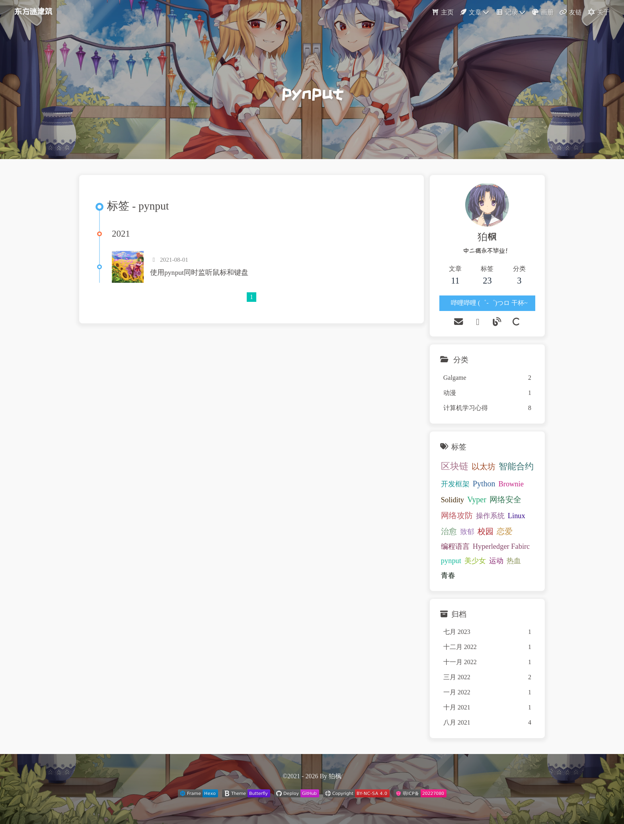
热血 (514, 561)
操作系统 (490, 516)
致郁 (467, 532)
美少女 (475, 561)
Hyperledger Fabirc (501, 546)
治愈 (449, 531)
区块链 (454, 466)
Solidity (452, 500)
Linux (516, 516)
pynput (451, 561)
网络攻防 (457, 515)
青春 (448, 575)
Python (484, 483)
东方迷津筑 (33, 10)
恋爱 (505, 531)
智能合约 (516, 466)
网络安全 (505, 499)
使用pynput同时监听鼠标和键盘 (199, 272)
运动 (496, 561)
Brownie (510, 484)
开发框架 (455, 484)
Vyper (476, 499)
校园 (485, 531)
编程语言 (455, 546)
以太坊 (483, 466)
